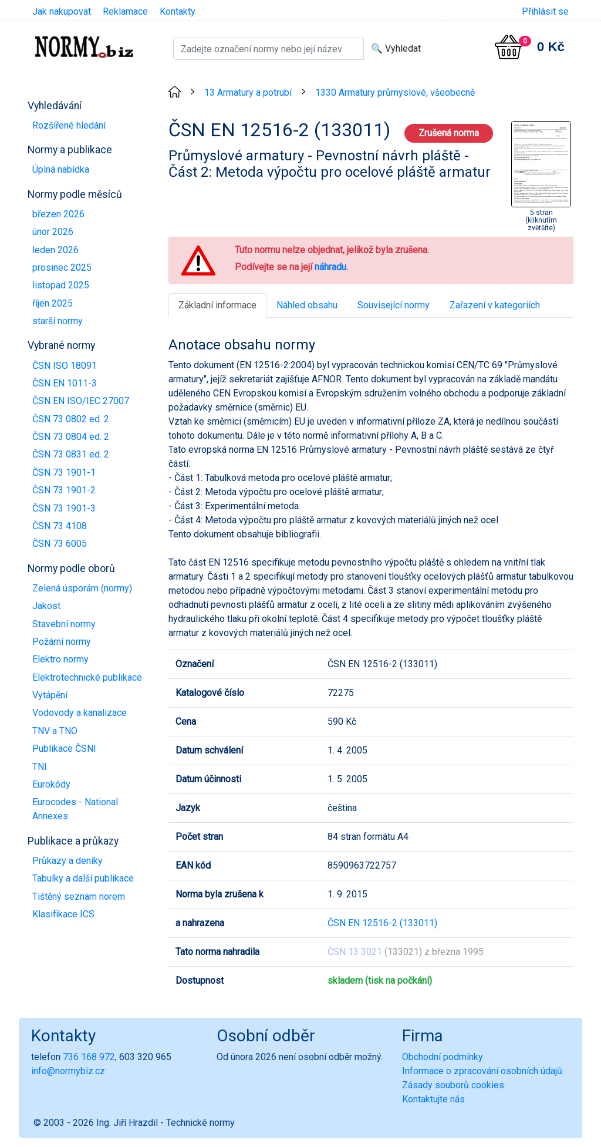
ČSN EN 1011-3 (64, 383)
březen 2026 (58, 214)
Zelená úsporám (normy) (82, 588)
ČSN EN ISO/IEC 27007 (80, 400)
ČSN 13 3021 (354, 951)
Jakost (46, 605)
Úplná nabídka (60, 169)
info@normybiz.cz (68, 1071)
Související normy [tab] (393, 305)
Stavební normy (64, 624)
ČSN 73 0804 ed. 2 (70, 436)
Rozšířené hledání (69, 125)
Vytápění (49, 695)
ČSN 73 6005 (59, 543)
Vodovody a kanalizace (79, 712)
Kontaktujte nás (433, 1099)
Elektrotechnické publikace (87, 677)
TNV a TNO (54, 730)
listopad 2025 (60, 285)
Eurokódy (51, 784)
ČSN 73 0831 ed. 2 (70, 454)
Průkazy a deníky (67, 860)
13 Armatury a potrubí (248, 92)
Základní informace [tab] (217, 305)
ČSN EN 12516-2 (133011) (382, 923)
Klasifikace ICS (63, 914)
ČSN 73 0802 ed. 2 (70, 419)
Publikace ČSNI (64, 748)
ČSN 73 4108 (59, 526)
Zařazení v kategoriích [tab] (495, 305)
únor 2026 (52, 231)
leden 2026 (55, 249)
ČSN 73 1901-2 (64, 490)
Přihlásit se (545, 11)
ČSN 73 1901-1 (64, 472)
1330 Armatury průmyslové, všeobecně (395, 92)
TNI (39, 766)
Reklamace (125, 11)
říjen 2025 (52, 303)
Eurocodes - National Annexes (75, 809)
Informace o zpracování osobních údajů (482, 1071)
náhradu (330, 267)
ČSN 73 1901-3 (64, 508)
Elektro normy (60, 659)
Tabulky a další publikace (83, 878)
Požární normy (61, 641)
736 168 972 (89, 1056)
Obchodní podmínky (442, 1056)
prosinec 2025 (62, 267)
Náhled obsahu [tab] (306, 305)
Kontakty (177, 11)
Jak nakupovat (61, 11)
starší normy (57, 321)
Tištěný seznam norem (78, 896)
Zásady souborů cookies (453, 1085)
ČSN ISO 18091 (64, 365)
